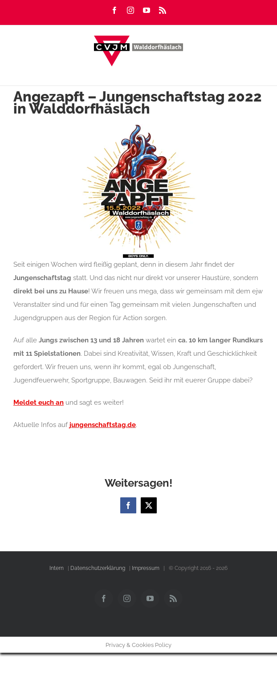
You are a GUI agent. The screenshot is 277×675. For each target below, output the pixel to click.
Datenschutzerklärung (97, 568)
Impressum (145, 568)
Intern (56, 568)
